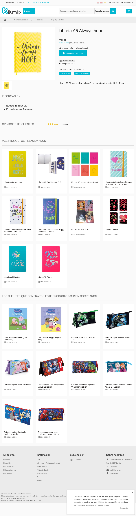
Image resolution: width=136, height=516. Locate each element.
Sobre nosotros (42, 466)
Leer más (124, 508)
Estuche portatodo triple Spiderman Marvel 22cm (48, 433)
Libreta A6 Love (111, 229)
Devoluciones (41, 477)
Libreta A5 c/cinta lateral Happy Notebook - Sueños (17, 230)
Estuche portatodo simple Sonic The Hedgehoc (15, 433)
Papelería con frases (82, 73)
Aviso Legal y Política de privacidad (48, 463)
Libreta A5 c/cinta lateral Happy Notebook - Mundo (51, 230)
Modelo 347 (21, 2)
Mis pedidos (7, 463)
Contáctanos (114, 473)
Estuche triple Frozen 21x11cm (17, 385)
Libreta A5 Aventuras (13, 182)
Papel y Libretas (57, 20)
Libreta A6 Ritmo (45, 277)
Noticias (39, 480)
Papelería (39, 20)
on (48, 124)
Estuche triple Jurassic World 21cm (117, 338)
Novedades (10, 2)
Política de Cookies (43, 470)
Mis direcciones (8, 466)
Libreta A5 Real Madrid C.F (49, 182)
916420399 (113, 466)
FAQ (38, 459)
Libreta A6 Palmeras (80, 229)
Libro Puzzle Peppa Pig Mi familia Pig (15, 338)
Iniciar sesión (64, 43)
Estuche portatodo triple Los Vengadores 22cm (83, 386)
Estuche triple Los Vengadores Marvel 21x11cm (51, 386)
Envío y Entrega (42, 473)
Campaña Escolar (21, 20)
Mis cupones (7, 473)
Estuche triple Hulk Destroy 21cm (83, 338)
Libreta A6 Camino (12, 277)
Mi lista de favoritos (9, 470)
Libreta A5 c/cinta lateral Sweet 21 (84, 183)
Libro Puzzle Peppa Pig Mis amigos (49, 338)
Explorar (27, 11)
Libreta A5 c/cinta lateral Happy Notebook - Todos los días (118, 183)
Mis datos (6, 459)
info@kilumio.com (115, 470)
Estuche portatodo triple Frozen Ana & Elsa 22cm (118, 386)
